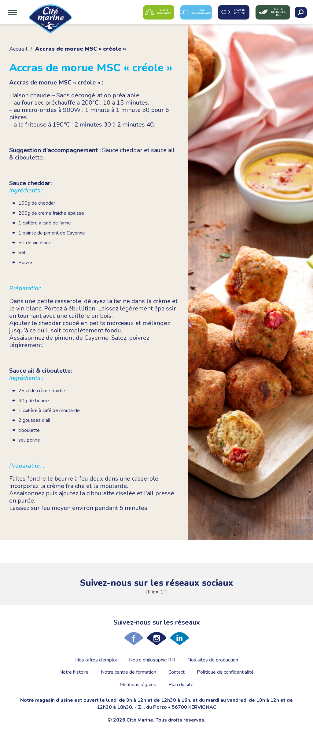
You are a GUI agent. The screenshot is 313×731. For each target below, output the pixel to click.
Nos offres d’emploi (96, 660)
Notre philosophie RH (152, 660)
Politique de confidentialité (225, 672)
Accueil (18, 48)
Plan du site (180, 684)
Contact (176, 672)
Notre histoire (74, 672)
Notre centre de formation (128, 672)
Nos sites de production (212, 660)
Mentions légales (138, 684)
